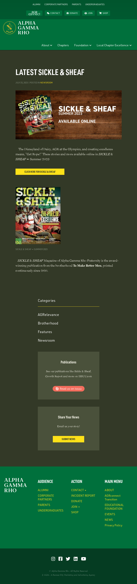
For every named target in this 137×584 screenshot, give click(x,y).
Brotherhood (48, 323)
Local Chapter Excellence (113, 45)
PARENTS (76, 4)
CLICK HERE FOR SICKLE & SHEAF (39, 171)
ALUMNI (36, 4)
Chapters (63, 45)
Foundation (81, 45)
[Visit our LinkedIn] (76, 558)
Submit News (68, 439)
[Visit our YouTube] (83, 558)
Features (45, 331)
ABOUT (109, 490)
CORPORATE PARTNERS (56, 4)
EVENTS (110, 514)
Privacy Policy (113, 525)
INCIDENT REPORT (83, 495)
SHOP (105, 13)
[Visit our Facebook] (60, 558)
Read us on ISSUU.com (69, 388)
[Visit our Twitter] (68, 558)
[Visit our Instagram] (53, 558)
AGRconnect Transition (112, 497)
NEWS (109, 519)
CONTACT (55, 13)
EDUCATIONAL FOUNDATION (114, 506)
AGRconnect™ (34, 13)
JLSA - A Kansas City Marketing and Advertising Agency (69, 575)
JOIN (90, 13)
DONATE (74, 13)
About (45, 45)
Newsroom (46, 82)
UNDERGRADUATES (95, 4)
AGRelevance (48, 314)
